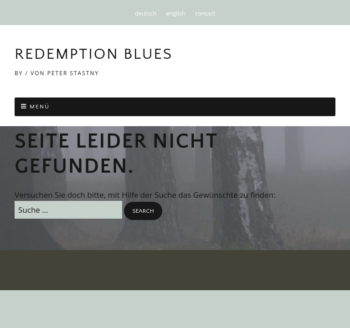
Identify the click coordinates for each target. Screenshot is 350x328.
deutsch (146, 13)
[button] (143, 211)
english (175, 13)
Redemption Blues (94, 54)
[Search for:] (68, 210)
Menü (40, 106)
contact (205, 13)
